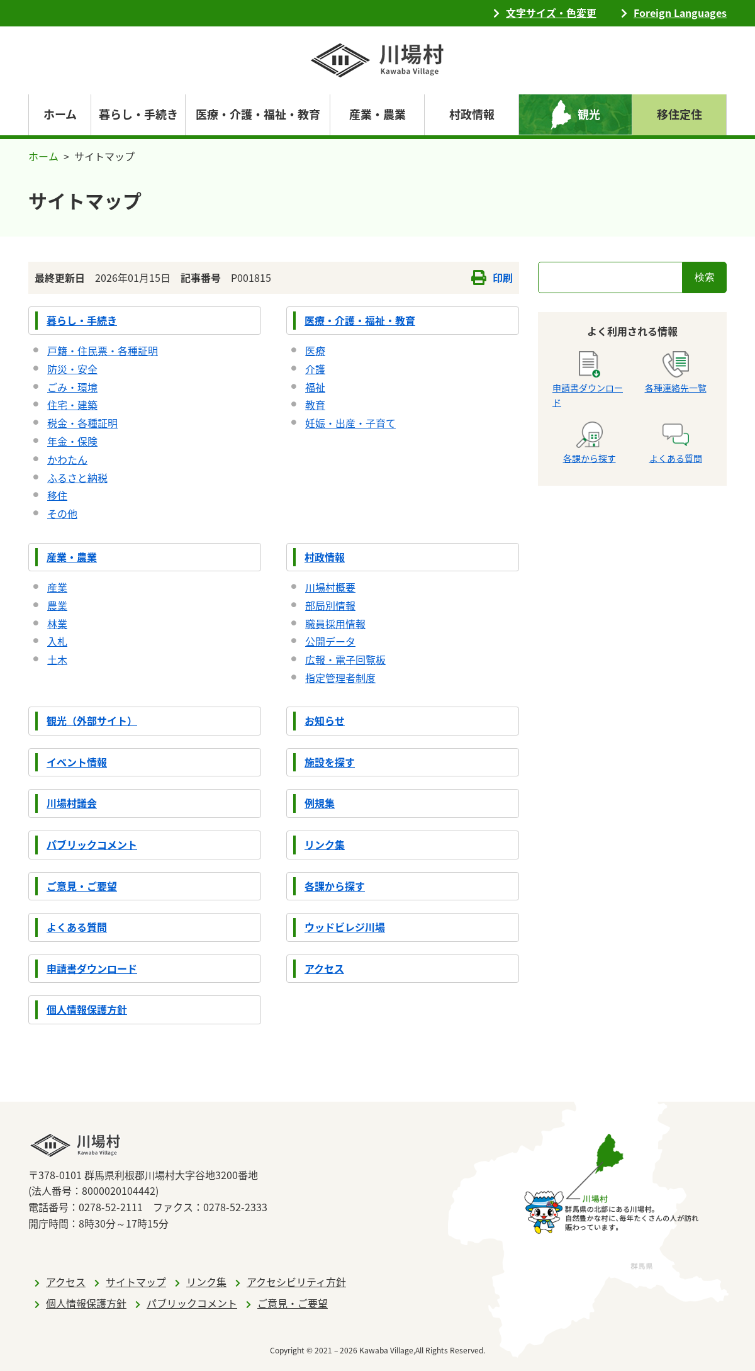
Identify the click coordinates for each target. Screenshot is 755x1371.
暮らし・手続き (82, 320)
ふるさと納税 (77, 477)
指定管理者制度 (340, 677)
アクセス (324, 968)
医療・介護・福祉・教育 (360, 320)
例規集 (320, 802)
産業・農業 (72, 556)
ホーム (60, 114)
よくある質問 (77, 926)
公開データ (330, 641)
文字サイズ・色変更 (551, 12)
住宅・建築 (72, 404)
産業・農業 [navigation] (377, 114)
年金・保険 (72, 441)
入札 (57, 641)
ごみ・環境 (72, 387)
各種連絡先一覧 (676, 372)
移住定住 (679, 114)
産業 (57, 587)
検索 (705, 277)
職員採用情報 (335, 623)
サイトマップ (136, 1281)
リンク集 (325, 844)
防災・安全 (72, 368)
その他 (62, 513)
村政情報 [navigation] (472, 114)
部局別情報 (330, 605)
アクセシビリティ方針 (296, 1281)
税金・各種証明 (82, 422)
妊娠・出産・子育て (350, 422)
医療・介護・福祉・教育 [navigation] (258, 114)
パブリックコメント (92, 844)
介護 (315, 368)
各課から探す (335, 885)
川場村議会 (72, 802)
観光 (589, 114)
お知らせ (325, 720)
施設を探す (330, 761)
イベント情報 (77, 761)
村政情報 (325, 556)
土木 (57, 659)
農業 (57, 605)
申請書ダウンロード (92, 968)
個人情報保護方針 (87, 1009)
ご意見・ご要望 (82, 885)
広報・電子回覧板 (345, 659)
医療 (315, 350)
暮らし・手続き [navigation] (138, 114)
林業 (57, 623)
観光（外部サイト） (92, 720)
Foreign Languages (680, 12)
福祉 (315, 387)
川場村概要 (330, 587)
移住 (57, 495)
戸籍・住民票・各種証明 (102, 350)
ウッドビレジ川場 (345, 926)
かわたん (67, 459)
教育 (315, 404)
